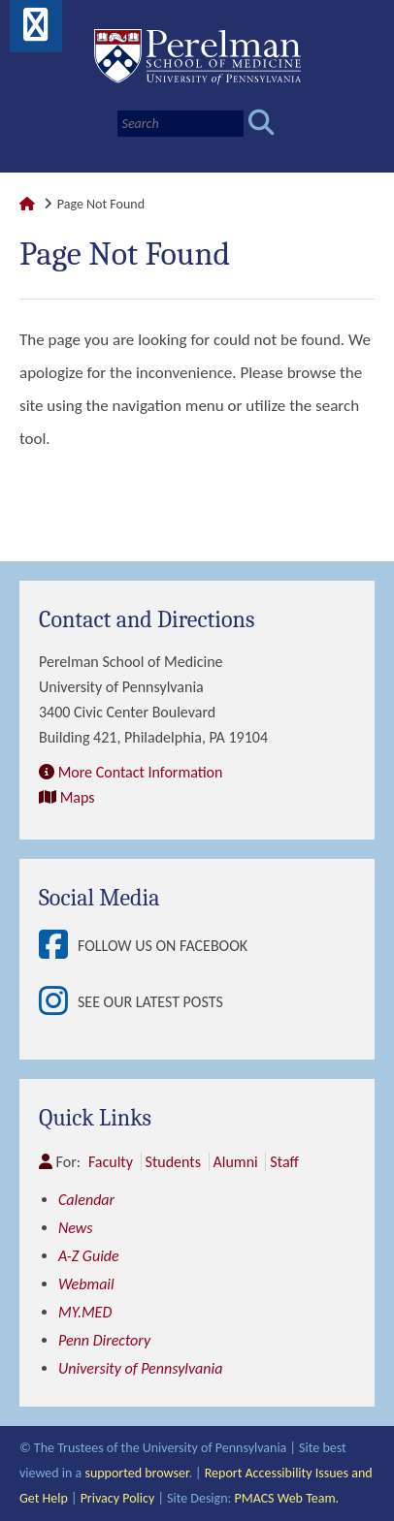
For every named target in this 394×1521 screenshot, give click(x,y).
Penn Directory (104, 1340)
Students (173, 1162)
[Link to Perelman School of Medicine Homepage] (27, 204)
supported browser (136, 1473)
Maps (77, 797)
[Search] (180, 124)
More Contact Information (140, 772)
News (75, 1228)
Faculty (110, 1162)
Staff (284, 1162)
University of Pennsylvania (140, 1368)
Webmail (86, 1284)
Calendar (86, 1199)
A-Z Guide (88, 1256)
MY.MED (85, 1312)
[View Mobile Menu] (36, 31)
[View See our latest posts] (58, 1002)
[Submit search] (261, 124)
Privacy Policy (118, 1498)
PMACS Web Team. (286, 1498)
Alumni (235, 1162)
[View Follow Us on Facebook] (58, 946)
